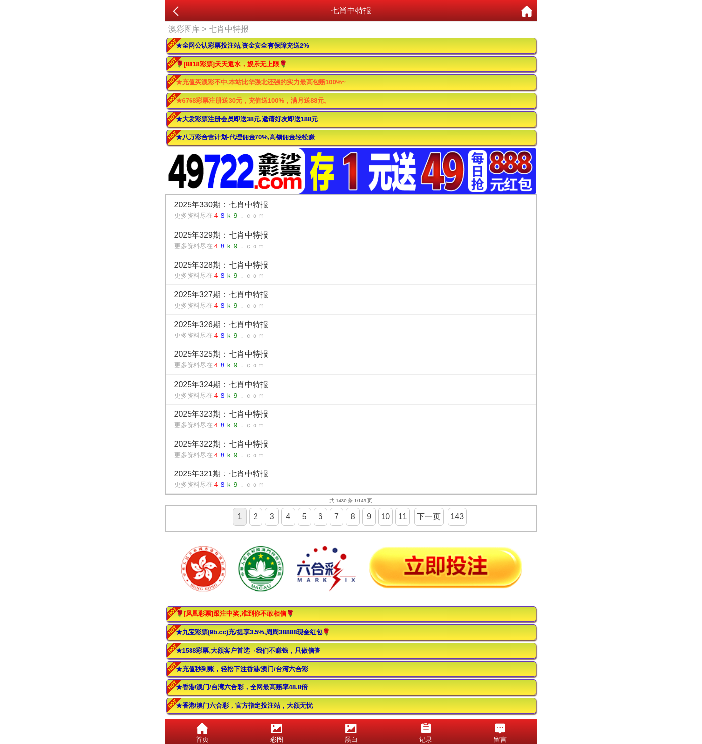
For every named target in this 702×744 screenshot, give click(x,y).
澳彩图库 (184, 29)
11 (402, 516)
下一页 (429, 516)
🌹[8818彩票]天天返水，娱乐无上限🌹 (232, 64)
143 (457, 516)
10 (385, 516)
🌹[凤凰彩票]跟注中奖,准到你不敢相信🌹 (235, 613)
